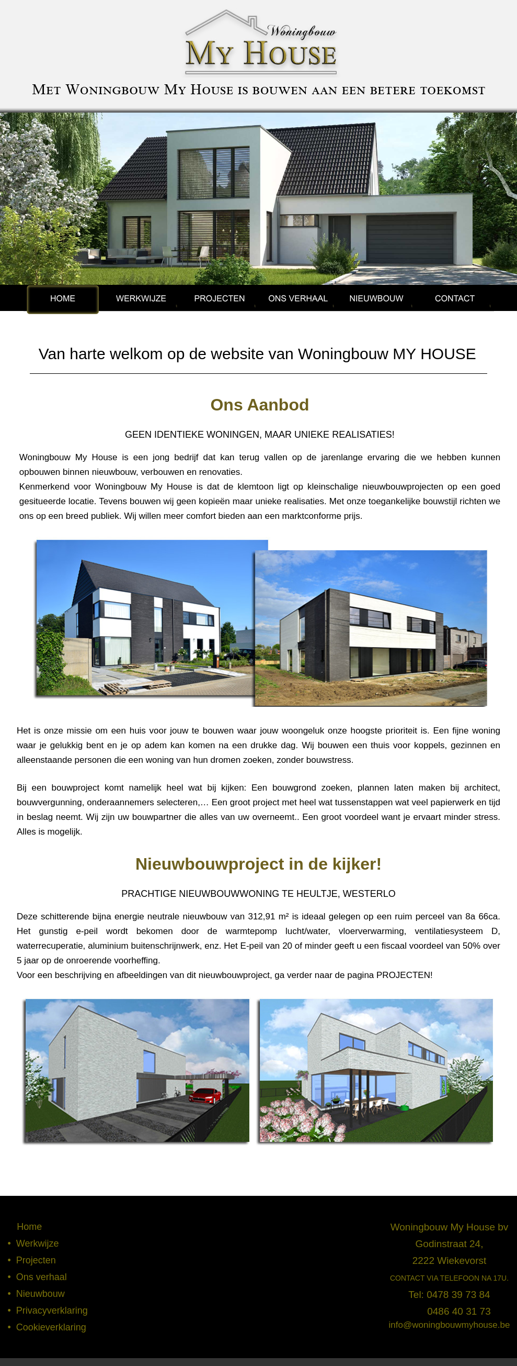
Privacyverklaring (52, 1310)
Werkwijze (37, 1243)
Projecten (36, 1260)
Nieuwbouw (40, 1294)
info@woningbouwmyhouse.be (449, 1325)
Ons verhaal (41, 1277)
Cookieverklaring (51, 1327)
